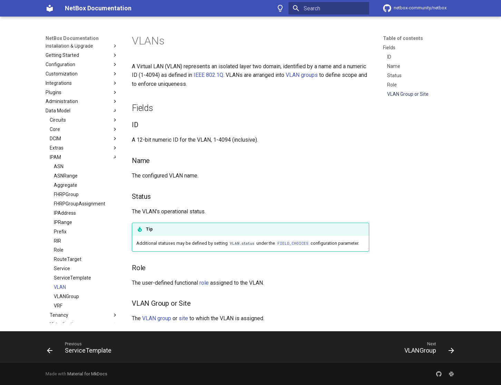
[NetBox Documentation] (50, 8)
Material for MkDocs (87, 373)
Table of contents (403, 38)
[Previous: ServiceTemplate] (81, 349)
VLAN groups (302, 75)
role (204, 283)
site (183, 318)
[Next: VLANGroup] (427, 349)
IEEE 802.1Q (208, 75)
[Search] (328, 8)
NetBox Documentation (72, 38)
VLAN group (156, 318)
